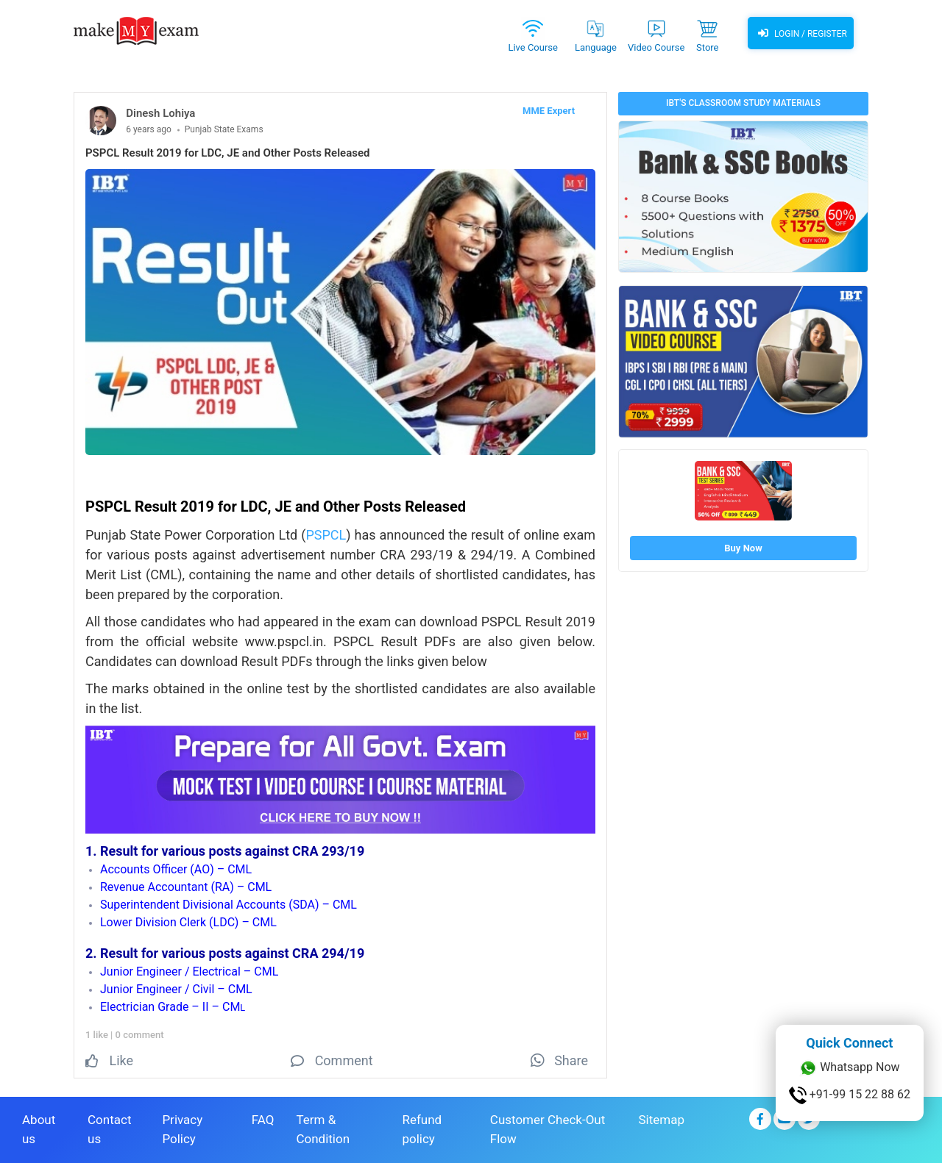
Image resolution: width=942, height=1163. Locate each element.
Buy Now (743, 548)
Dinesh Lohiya (160, 113)
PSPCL (325, 535)
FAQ (263, 1119)
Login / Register (800, 33)
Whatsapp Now (849, 1068)
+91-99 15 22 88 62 (849, 1095)
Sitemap (661, 1119)
